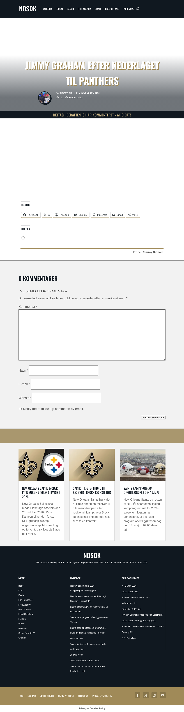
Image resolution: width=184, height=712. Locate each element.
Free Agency (84, 9)
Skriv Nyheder (66, 695)
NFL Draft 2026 (129, 586)
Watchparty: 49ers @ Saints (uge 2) (139, 620)
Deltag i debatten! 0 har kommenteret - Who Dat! (92, 115)
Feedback (83, 695)
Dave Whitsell (76, 638)
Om (22, 695)
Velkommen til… (130, 603)
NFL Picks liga (129, 638)
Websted (25, 398)
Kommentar (28, 307)
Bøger (21, 586)
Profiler (21, 623)
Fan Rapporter (25, 600)
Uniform (22, 638)
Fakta (21, 595)
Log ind (31, 695)
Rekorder (22, 628)
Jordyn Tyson (76, 655)
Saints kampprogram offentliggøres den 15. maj (141, 490)
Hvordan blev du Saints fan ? (136, 597)
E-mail (24, 384)
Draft (98, 9)
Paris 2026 (128, 9)
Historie (22, 619)
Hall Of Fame (112, 9)
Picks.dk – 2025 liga (131, 609)
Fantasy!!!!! (127, 632)
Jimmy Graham (153, 252)
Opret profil (47, 695)
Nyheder (47, 9)
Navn (23, 370)
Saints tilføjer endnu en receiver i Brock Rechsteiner (92, 490)
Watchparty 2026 (130, 591)
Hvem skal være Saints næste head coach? (143, 626)
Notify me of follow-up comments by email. (53, 409)
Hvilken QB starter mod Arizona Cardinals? (142, 615)
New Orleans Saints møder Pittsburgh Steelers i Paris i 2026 (41, 492)
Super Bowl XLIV (26, 633)
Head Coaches (25, 614)
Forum (59, 9)
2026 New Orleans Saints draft (84, 660)
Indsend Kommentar (153, 417)
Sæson (70, 9)
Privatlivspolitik (102, 695)
